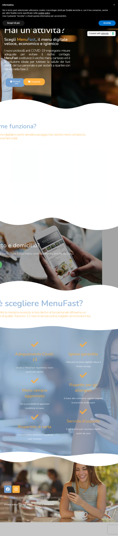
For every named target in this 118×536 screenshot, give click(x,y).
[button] (114, 4)
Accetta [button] (107, 23)
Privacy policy (11, 504)
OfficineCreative (37, 497)
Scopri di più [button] (13, 23)
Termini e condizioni (44, 504)
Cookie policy (25, 504)
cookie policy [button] (44, 13)
